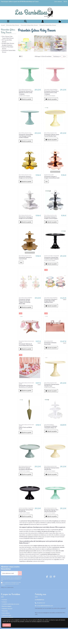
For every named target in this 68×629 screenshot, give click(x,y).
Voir (46, 181)
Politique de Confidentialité (7, 587)
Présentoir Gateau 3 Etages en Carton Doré (25, 177)
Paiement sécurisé (7, 608)
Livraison (4, 602)
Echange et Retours (7, 617)
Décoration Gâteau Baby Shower (8, 31)
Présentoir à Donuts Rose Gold (50, 343)
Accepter (6, 625)
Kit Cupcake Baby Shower (7, 40)
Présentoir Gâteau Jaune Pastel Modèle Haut (51, 135)
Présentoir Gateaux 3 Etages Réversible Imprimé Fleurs (50, 300)
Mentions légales (7, 606)
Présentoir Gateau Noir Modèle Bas (26, 510)
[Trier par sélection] (57, 56)
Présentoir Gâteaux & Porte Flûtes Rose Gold (26, 344)
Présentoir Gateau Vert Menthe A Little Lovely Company (26, 92)
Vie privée (5, 611)
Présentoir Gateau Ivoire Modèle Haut (51, 385)
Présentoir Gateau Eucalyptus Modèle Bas (25, 468)
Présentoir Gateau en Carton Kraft (25, 258)
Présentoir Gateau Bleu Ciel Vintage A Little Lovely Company (26, 136)
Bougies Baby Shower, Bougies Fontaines (8, 44)
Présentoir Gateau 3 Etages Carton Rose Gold (51, 177)
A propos (4, 599)
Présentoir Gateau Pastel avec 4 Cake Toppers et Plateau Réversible (24, 301)
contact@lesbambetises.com (45, 605)
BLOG (65, 1)
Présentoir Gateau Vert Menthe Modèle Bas (51, 510)
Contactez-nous (6, 615)
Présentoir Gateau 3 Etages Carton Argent (50, 217)
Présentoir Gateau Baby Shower (8, 51)
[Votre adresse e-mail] (9, 573)
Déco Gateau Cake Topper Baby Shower (8, 37)
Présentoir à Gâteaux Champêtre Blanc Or (50, 426)
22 (64, 56)
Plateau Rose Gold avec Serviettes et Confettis (26, 386)
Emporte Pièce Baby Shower (7, 47)
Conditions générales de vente (10, 604)
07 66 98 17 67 (41, 603)
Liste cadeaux (58, 1)
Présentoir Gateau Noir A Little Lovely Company (51, 258)
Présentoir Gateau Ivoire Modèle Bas (51, 468)
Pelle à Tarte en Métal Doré (25, 428)
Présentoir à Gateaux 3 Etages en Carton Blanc (26, 217)
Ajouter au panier (25, 99)
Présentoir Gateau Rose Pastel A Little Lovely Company (51, 92)
